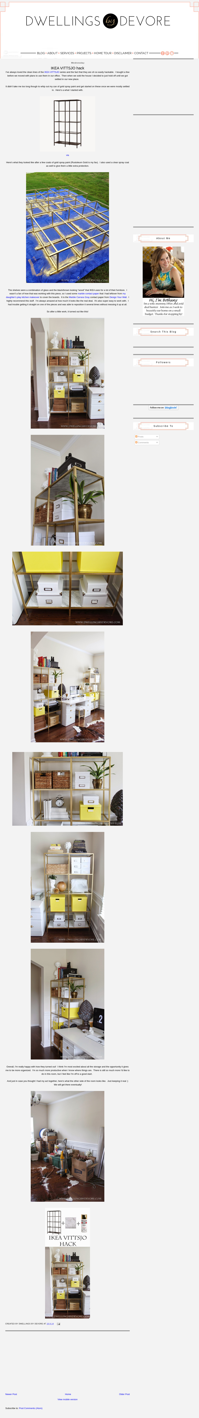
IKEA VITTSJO (51, 72)
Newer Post (11, 1394)
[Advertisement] (99, 41)
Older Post (124, 1394)
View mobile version (67, 1399)
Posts (139, 436)
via (67, 155)
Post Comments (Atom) (30, 1408)
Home (68, 1394)
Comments (142, 442)
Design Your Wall (118, 297)
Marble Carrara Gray (79, 297)
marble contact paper (88, 293)
